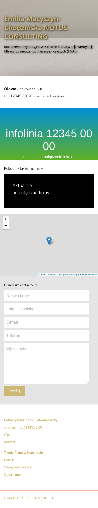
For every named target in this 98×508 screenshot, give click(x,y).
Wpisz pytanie (46, 363)
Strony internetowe (17, 467)
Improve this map (87, 274)
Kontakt (9, 442)
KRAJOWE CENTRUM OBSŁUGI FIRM (33, 498)
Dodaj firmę (12, 475)
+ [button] (5, 219)
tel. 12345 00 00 (18, 95)
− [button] (5, 226)
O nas (8, 435)
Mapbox (54, 274)
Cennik (9, 460)
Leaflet (42, 274)
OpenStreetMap (69, 274)
